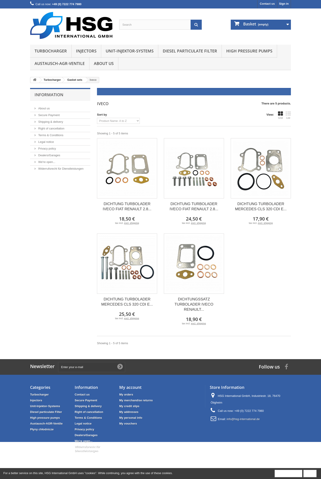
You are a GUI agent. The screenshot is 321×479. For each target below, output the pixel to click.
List (288, 115)
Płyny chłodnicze (42, 429)
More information (288, 473)
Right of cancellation (50, 126)
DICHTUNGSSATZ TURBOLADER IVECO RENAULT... (194, 304)
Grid (280, 115)
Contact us (267, 3)
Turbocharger (51, 51)
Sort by (102, 114)
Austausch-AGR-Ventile (60, 63)
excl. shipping (131, 223)
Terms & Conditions (50, 133)
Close (310, 473)
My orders (126, 394)
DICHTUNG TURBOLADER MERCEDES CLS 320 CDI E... (260, 206)
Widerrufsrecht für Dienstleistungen (60, 167)
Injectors (86, 51)
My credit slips (129, 406)
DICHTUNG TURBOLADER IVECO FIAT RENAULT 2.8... (127, 206)
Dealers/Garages (48, 153)
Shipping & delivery (50, 120)
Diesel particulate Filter (190, 51)
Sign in (284, 3)
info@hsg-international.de (243, 419)
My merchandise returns (136, 400)
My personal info (130, 417)
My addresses (128, 412)
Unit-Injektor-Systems (130, 51)
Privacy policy (46, 146)
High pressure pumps (249, 51)
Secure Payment (48, 113)
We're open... (46, 160)
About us (104, 63)
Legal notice (45, 140)
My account (130, 387)
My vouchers (128, 423)
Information (49, 94)
